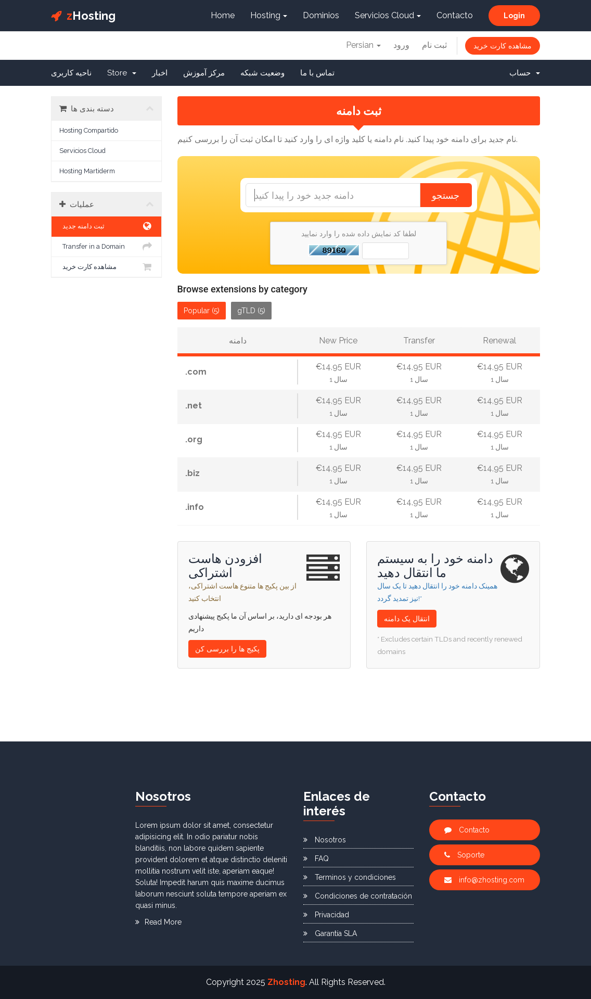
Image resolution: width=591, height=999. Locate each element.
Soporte (464, 855)
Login (514, 15)
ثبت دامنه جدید (106, 226)
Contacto (454, 15)
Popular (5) (202, 310)
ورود (401, 45)
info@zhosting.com (484, 880)
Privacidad (326, 915)
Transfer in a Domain (106, 246)
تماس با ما (317, 73)
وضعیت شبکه (262, 73)
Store (121, 73)
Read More (158, 922)
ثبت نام (434, 45)
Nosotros (324, 840)
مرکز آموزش (204, 73)
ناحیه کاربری (71, 73)
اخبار (160, 73)
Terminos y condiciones (349, 877)
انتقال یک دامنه (407, 618)
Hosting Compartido (88, 130)
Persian (363, 45)
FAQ (316, 858)
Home (223, 15)
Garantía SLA (330, 933)
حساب (524, 73)
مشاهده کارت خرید (502, 46)
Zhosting (286, 982)
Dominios (321, 15)
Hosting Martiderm (87, 171)
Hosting (83, 15)
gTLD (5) (251, 310)
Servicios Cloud (388, 15)
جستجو (445, 195)
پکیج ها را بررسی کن (227, 649)
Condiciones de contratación (357, 896)
